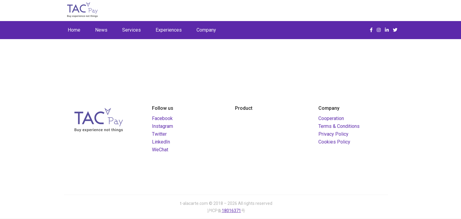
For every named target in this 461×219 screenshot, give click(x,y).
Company (206, 30)
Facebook (162, 118)
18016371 (231, 210)
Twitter (159, 134)
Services (131, 30)
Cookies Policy (334, 142)
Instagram (162, 126)
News (101, 30)
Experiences (169, 30)
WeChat (160, 150)
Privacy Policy (333, 134)
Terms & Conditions (339, 126)
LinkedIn (161, 142)
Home (74, 30)
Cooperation (331, 118)
